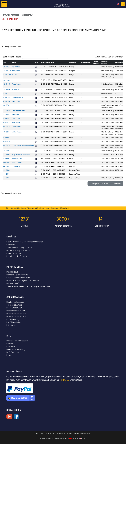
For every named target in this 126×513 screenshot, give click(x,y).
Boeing (71, 67)
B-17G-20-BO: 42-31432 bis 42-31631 (54, 84)
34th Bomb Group (107, 105)
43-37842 (6, 118)
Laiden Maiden (17, 132)
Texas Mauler (16, 84)
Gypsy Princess (17, 158)
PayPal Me (64, 380)
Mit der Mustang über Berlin (18, 250)
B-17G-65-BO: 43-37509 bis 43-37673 (54, 105)
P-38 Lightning (12, 319)
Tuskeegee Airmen (14, 305)
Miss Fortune (16, 122)
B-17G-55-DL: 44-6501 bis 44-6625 (53, 166)
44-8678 (6, 174)
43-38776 (6, 145)
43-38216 (6, 126)
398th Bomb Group (107, 77)
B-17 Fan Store (12, 352)
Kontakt (9, 343)
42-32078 (6, 90)
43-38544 (7, 137)
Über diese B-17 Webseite (17, 340)
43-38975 (6, 155)
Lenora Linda (16, 118)
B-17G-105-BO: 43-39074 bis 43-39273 (54, 158)
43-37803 (6, 115)
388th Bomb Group (107, 151)
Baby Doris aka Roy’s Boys (21, 155)
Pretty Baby (16, 71)
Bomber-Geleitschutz (15, 302)
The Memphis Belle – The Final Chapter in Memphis (28, 286)
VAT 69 (14, 74)
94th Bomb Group (107, 84)
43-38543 (7, 132)
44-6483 (6, 162)
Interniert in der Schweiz (16, 256)
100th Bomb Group (107, 155)
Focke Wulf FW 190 (14, 308)
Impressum (11, 346)
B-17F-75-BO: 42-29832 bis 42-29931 (54, 80)
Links (8, 355)
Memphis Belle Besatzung (17, 274)
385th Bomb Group (107, 67)
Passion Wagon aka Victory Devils (23, 145)
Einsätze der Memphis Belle (18, 277)
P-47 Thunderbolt (13, 322)
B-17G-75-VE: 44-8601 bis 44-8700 (53, 174)
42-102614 (7, 67)
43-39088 (6, 158)
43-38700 (6, 141)
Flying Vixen (16, 166)
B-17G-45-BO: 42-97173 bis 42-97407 (54, 97)
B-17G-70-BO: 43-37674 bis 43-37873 (54, 111)
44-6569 (6, 166)
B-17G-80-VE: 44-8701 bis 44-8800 (53, 178)
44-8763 (6, 178)
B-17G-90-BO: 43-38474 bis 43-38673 (54, 132)
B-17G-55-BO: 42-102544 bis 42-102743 (54, 67)
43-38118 (6, 122)
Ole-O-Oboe (16, 67)
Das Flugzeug (12, 272)
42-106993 (7, 71)
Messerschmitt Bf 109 (15, 310)
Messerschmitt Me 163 (16, 313)
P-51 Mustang (12, 325)
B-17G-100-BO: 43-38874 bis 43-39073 (54, 151)
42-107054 (7, 74)
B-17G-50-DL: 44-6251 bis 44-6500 (53, 162)
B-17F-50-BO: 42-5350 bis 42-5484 (53, 93)
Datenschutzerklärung (15, 349)
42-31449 (6, 84)
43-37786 (6, 111)
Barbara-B (15, 90)
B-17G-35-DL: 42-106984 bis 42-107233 (54, 71)
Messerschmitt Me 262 (16, 316)
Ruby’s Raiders (17, 162)
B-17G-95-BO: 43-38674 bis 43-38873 (54, 141)
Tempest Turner (17, 126)
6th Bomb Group (106, 93)
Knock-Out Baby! (17, 97)
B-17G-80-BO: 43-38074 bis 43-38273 (54, 122)
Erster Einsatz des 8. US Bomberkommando (24, 241)
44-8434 (6, 170)
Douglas (72, 71)
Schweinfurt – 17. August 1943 (19, 247)
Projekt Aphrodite (13, 253)
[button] (9, 62)
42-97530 (6, 101)
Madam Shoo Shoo (18, 111)
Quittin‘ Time (16, 101)
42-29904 (6, 80)
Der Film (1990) (12, 283)
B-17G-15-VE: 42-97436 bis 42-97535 (53, 101)
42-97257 (6, 97)
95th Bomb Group (107, 71)
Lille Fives (10, 244)
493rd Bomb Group (107, 128)
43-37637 (6, 105)
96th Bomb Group (107, 134)
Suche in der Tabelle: (12, 56)
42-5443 (6, 93)
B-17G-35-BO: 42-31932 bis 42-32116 (54, 90)
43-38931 (6, 151)
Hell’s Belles (15, 115)
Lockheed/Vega (74, 101)
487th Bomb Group (107, 145)
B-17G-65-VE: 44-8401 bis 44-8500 (53, 170)
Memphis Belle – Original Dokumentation (23, 280)
